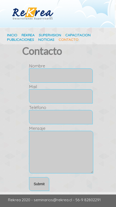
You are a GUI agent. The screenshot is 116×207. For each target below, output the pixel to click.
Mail (33, 86)
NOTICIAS (46, 39)
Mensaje (37, 128)
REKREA (29, 35)
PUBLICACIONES (20, 39)
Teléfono (37, 107)
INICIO (12, 35)
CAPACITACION (77, 35)
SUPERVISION (50, 35)
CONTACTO (68, 39)
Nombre (37, 65)
